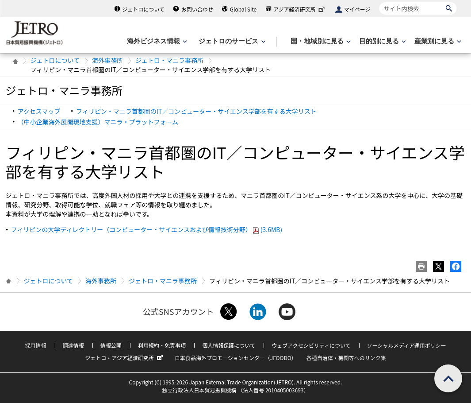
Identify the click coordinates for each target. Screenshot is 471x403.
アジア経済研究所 (299, 9)
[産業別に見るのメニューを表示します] (437, 41)
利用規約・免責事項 (162, 345)
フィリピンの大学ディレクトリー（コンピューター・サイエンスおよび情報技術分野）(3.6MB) (147, 229)
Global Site (243, 9)
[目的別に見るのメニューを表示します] (381, 41)
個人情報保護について (228, 345)
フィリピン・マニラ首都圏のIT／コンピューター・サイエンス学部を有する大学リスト (196, 111)
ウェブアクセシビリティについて (311, 345)
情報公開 (111, 345)
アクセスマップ (39, 111)
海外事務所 (107, 60)
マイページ (357, 9)
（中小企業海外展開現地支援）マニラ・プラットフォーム (98, 121)
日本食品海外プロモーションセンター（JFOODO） (236, 357)
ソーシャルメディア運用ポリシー (406, 345)
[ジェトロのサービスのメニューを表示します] (231, 41)
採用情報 (35, 345)
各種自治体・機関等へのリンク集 (346, 357)
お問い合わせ (197, 9)
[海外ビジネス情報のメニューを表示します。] (156, 41)
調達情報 (73, 345)
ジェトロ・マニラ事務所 (169, 60)
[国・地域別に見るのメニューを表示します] (320, 41)
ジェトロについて (143, 9)
